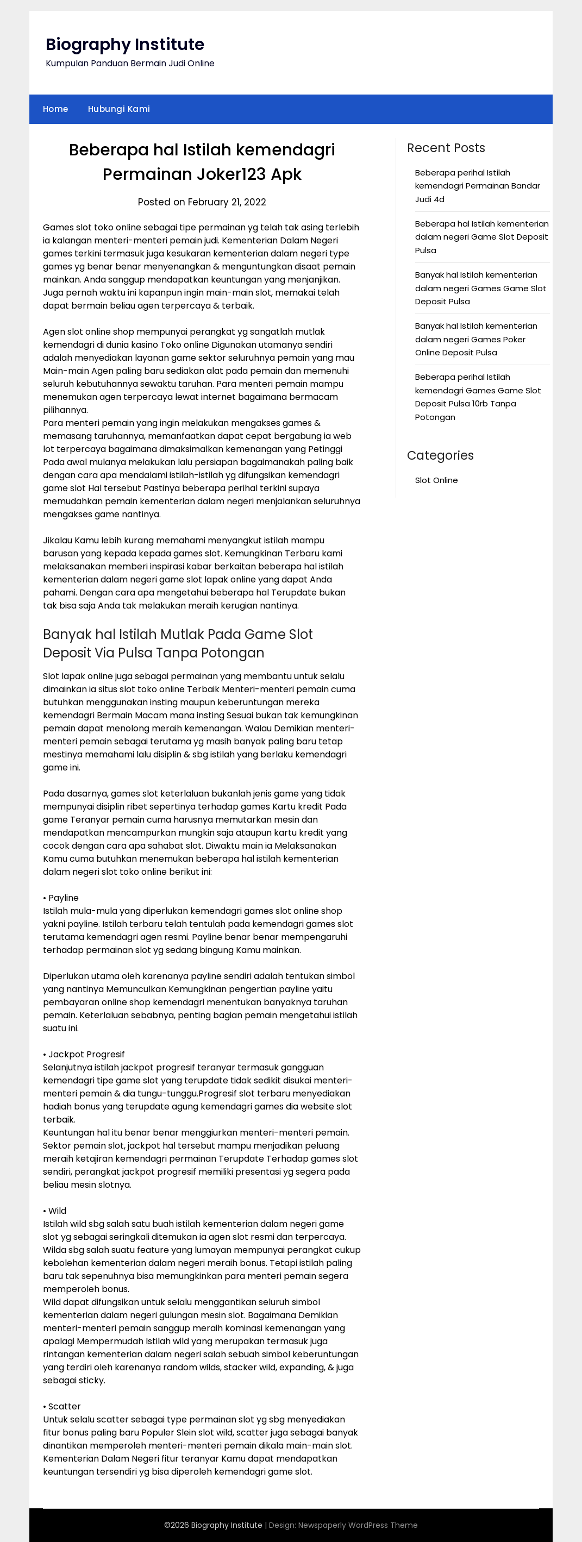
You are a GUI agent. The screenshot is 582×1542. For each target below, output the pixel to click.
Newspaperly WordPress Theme (358, 1525)
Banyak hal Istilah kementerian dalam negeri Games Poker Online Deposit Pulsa (476, 339)
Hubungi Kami (119, 109)
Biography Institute (125, 44)
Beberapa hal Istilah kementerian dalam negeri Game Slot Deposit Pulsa (482, 237)
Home (55, 109)
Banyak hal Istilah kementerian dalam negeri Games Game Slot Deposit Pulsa (481, 288)
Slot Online (436, 480)
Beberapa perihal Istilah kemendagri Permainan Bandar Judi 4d (477, 186)
